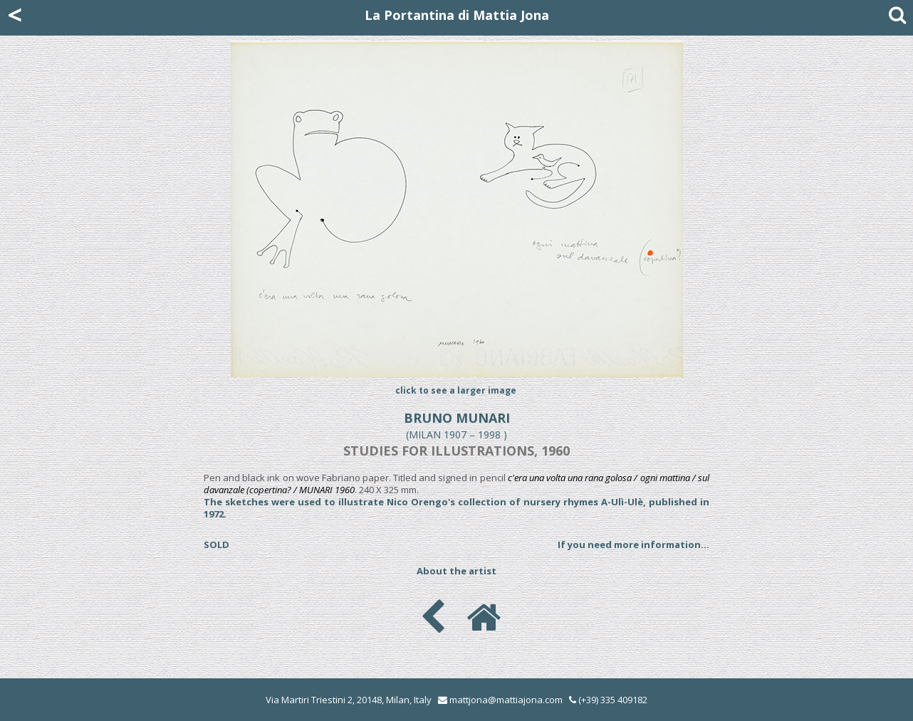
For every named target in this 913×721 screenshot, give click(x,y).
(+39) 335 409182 (608, 699)
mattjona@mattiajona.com (506, 699)
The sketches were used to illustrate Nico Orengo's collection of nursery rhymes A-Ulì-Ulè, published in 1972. (456, 507)
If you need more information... (633, 544)
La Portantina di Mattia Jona (457, 14)
